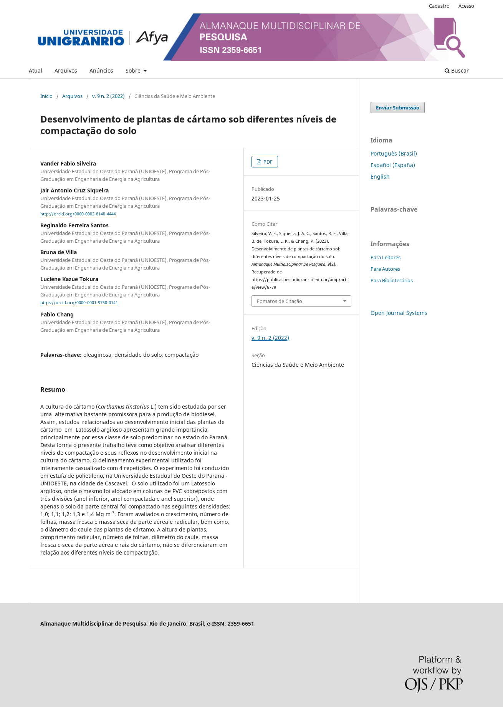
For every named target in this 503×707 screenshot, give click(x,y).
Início (46, 96)
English (380, 176)
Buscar (457, 70)
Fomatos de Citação (279, 301)
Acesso (466, 5)
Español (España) (393, 165)
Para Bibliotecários (392, 280)
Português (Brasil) (394, 153)
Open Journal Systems (399, 312)
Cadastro (439, 5)
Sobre (134, 70)
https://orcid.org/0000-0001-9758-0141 (79, 303)
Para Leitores (385, 257)
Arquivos (66, 70)
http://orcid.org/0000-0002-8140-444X (78, 214)
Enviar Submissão (397, 107)
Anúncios (101, 70)
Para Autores (385, 268)
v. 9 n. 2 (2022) (108, 96)
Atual (35, 70)
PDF (267, 161)
